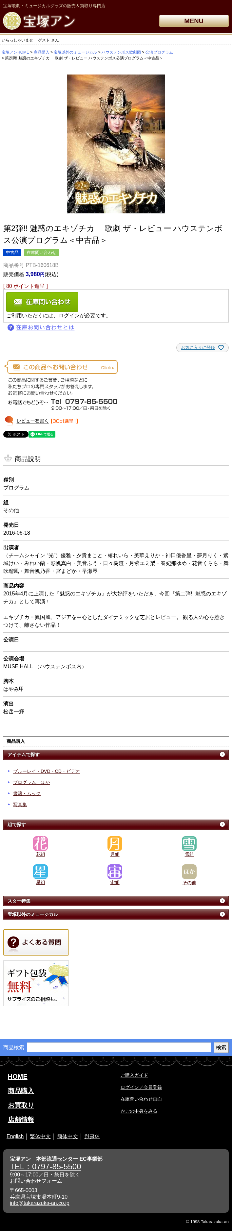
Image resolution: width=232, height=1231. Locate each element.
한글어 (92, 1136)
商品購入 (41, 52)
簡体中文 (67, 1136)
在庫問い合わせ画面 (141, 1099)
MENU (193, 21)
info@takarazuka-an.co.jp (39, 1203)
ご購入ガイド (134, 1075)
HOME (18, 1076)
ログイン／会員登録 (141, 1087)
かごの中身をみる (139, 1111)
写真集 (20, 804)
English (15, 1136)
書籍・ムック (27, 793)
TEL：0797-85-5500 (45, 1166)
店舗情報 (21, 1119)
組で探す (17, 824)
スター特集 (19, 901)
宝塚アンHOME (15, 52)
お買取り (21, 1105)
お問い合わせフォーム (36, 1181)
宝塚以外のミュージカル (75, 52)
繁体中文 (40, 1136)
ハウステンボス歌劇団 (121, 52)
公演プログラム (159, 52)
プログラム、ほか (31, 782)
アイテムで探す (24, 754)
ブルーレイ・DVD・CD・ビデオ (46, 771)
